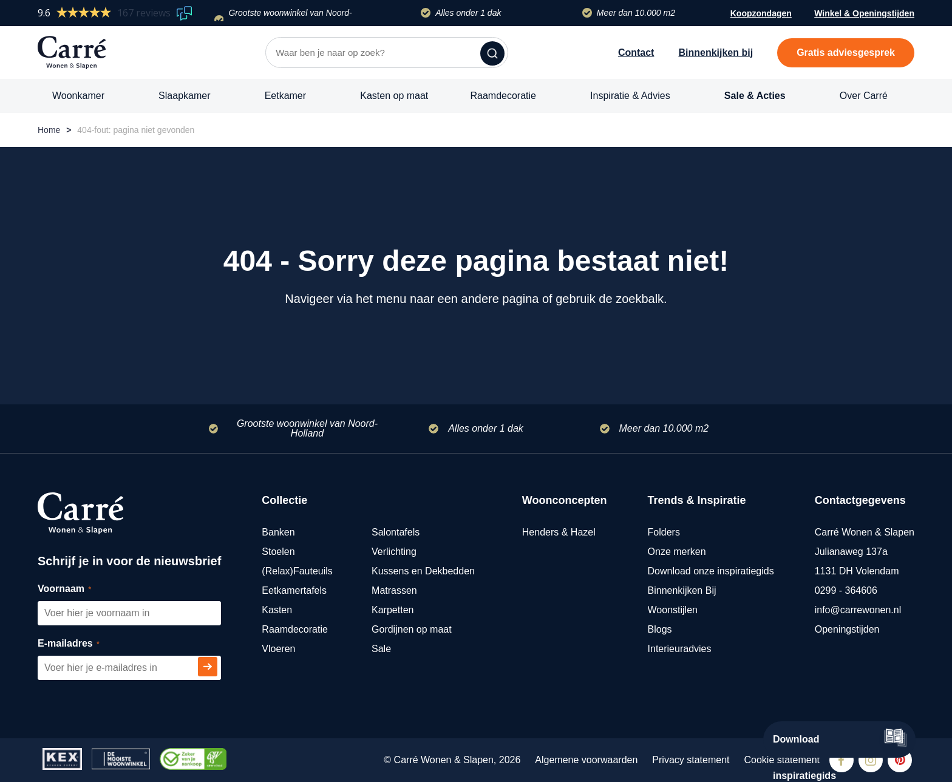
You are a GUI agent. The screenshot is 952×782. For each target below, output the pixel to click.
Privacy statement (690, 760)
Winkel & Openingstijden (864, 14)
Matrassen (394, 590)
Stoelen (278, 551)
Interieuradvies (680, 649)
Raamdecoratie (503, 95)
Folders (664, 532)
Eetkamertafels (294, 590)
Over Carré (864, 95)
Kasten (277, 610)
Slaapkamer (184, 95)
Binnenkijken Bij (682, 590)
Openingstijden (847, 629)
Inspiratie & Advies (630, 95)
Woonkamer (78, 95)
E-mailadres (82, 644)
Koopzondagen (761, 13)
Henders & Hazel (559, 532)
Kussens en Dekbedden (423, 571)
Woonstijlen (673, 610)
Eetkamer (285, 95)
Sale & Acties (755, 95)
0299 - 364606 (846, 590)
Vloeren (278, 649)
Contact (636, 52)
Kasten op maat (394, 95)
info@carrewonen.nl (858, 610)
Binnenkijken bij (715, 52)
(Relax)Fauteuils (297, 571)
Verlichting (394, 551)
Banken (278, 532)
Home (49, 130)
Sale (381, 649)
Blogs (660, 629)
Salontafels (396, 532)
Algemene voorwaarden (586, 760)
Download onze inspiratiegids (711, 571)
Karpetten (392, 610)
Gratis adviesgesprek (846, 52)
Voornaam (78, 589)
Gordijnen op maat (412, 629)
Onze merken (677, 551)
